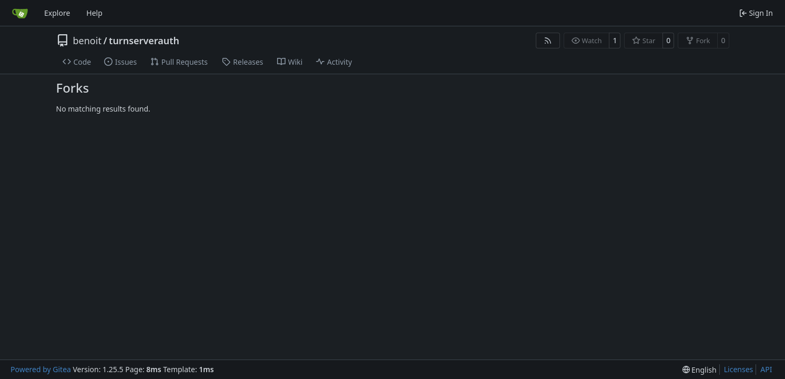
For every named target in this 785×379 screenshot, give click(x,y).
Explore (57, 13)
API (766, 369)
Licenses (738, 369)
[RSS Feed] (548, 40)
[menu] (699, 370)
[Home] (20, 13)
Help (94, 13)
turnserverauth (144, 40)
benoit (87, 40)
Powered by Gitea (41, 369)
